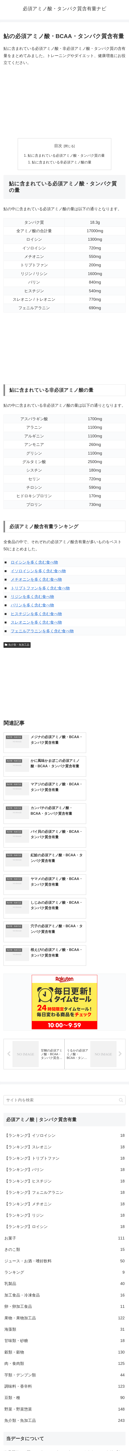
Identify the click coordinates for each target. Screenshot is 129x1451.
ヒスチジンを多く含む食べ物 (36, 614)
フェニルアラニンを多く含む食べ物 (42, 631)
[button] (121, 1011)
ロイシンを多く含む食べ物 (34, 563)
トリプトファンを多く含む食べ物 (40, 588)
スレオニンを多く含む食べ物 (36, 623)
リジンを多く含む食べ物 (32, 597)
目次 (58, 146)
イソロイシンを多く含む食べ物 (38, 571)
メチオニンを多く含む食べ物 (36, 580)
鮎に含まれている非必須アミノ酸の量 (62, 163)
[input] (64, 1011)
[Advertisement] (64, 102)
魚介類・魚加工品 (17, 645)
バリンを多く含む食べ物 (32, 605)
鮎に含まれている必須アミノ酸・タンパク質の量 (66, 156)
